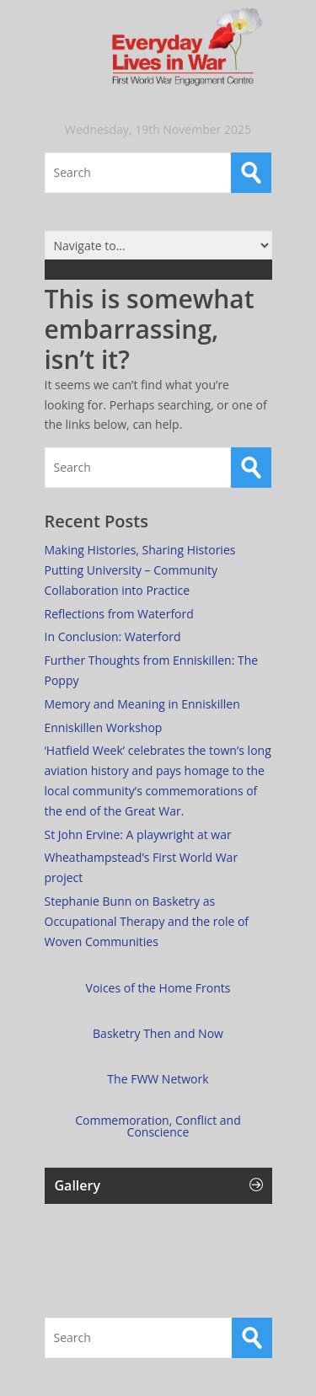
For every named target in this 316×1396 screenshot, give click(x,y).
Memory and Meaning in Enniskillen (142, 704)
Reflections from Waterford (119, 614)
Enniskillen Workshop (104, 727)
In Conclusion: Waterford (113, 636)
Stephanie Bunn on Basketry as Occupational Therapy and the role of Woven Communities (147, 921)
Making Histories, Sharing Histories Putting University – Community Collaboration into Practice (140, 570)
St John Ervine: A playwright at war (138, 834)
